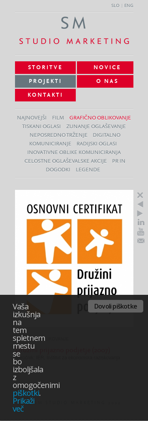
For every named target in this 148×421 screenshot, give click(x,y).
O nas (107, 81)
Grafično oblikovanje (100, 118)
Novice (107, 67)
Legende (88, 170)
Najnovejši (32, 118)
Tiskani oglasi (41, 126)
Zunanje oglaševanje (96, 126)
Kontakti (45, 95)
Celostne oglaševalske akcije (65, 161)
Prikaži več (23, 404)
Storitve (45, 67)
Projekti (45, 81)
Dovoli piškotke (115, 306)
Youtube (141, 232)
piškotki (26, 393)
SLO (115, 6)
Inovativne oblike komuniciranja (74, 152)
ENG (128, 6)
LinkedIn (141, 222)
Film (58, 118)
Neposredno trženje (59, 135)
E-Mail (141, 241)
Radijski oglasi (97, 144)
